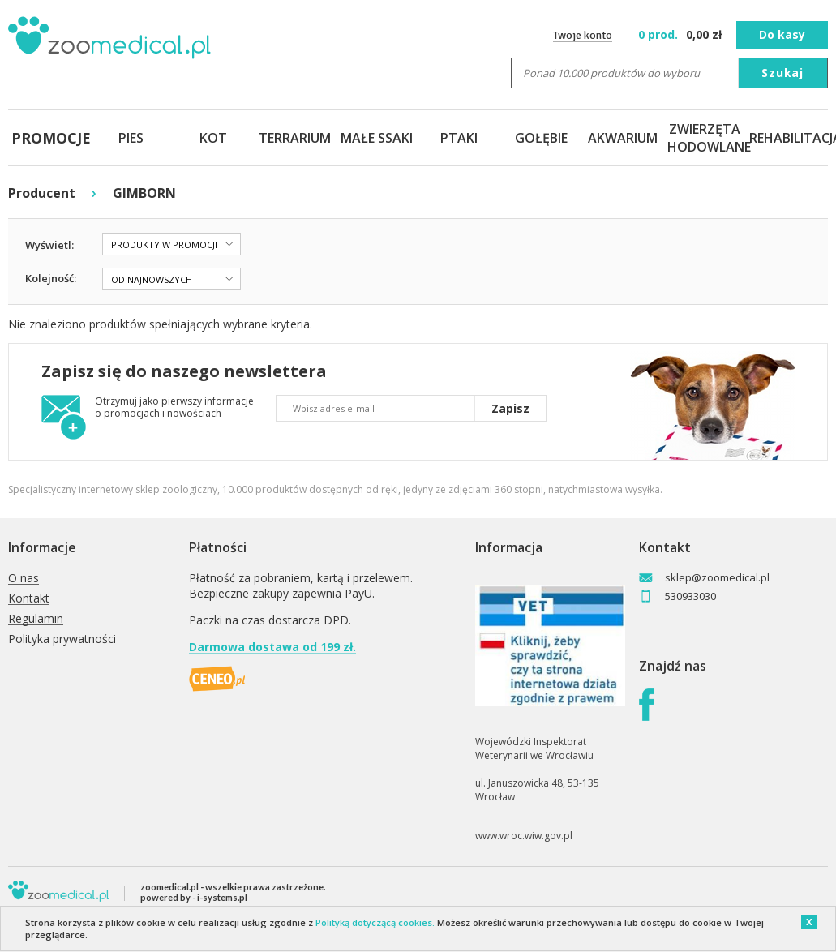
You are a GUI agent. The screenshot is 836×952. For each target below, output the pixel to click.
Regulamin (35, 619)
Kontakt (28, 599)
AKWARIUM (623, 138)
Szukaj (782, 72)
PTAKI (459, 138)
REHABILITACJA (787, 138)
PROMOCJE (49, 138)
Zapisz (510, 408)
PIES (131, 138)
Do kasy (782, 34)
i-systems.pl (222, 897)
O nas (23, 578)
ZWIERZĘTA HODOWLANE (705, 138)
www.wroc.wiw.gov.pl (523, 836)
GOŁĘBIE (541, 138)
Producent (41, 193)
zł (681, 34)
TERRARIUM (295, 138)
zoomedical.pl (169, 886)
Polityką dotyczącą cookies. (375, 922)
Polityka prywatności (62, 639)
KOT (213, 138)
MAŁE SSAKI (377, 138)
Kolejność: (50, 278)
